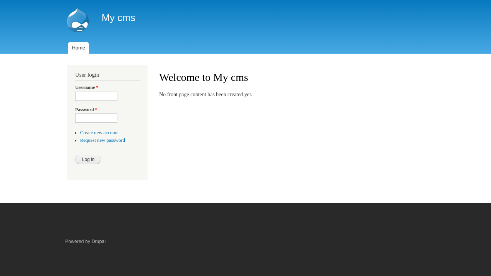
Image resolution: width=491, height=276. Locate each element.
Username (86, 87)
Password (86, 109)
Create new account (99, 132)
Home (78, 48)
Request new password (102, 140)
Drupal (99, 241)
